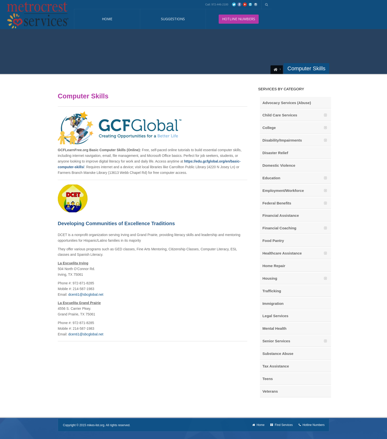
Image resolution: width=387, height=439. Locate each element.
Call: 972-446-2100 (216, 4)
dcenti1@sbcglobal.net (85, 294)
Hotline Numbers (312, 425)
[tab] (295, 115)
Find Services (281, 425)
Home (107, 19)
